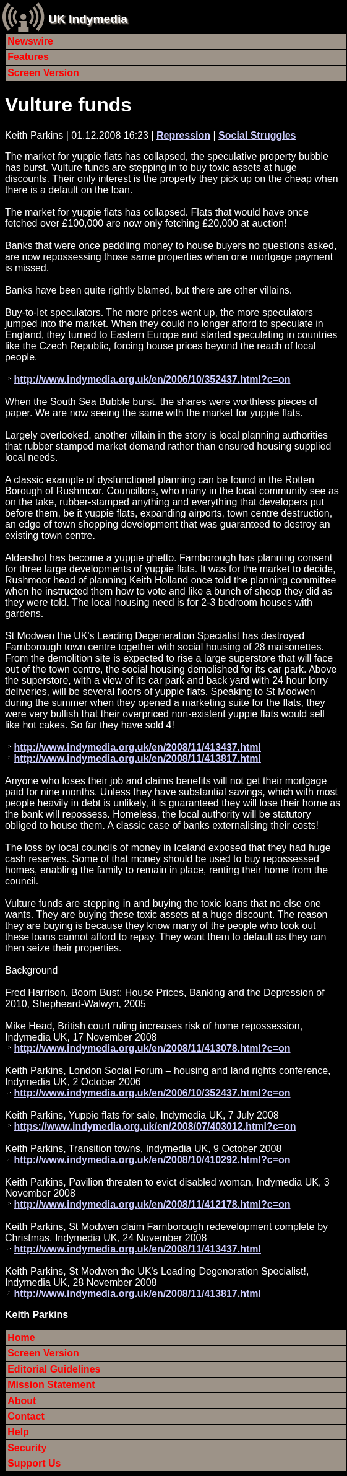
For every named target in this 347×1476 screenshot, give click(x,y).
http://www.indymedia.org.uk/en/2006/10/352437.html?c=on (152, 379)
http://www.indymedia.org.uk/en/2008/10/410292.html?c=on (152, 1160)
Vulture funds (68, 105)
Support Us (34, 1463)
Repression (183, 135)
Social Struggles (257, 135)
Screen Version (43, 73)
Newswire (30, 41)
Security (26, 1448)
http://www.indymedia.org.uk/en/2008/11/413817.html (137, 758)
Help (18, 1431)
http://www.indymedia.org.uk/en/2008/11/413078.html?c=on (152, 1048)
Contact (26, 1416)
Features (28, 56)
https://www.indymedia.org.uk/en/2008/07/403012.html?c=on (155, 1126)
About (21, 1400)
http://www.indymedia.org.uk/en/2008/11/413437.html (137, 747)
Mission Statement (51, 1384)
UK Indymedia (87, 18)
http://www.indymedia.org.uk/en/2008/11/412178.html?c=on (152, 1204)
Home (21, 1337)
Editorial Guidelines (53, 1369)
